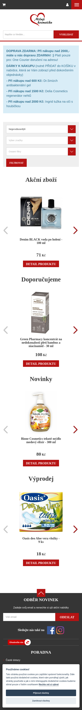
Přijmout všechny (41, 693)
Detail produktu (41, 264)
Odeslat (67, 617)
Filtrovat (16, 163)
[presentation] (7, 230)
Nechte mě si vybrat (49, 684)
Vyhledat (66, 34)
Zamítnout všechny (41, 701)
